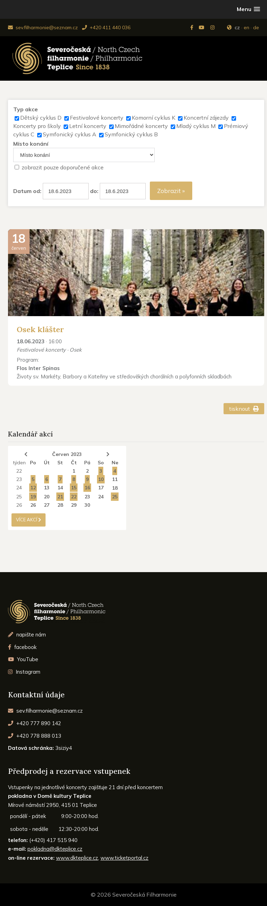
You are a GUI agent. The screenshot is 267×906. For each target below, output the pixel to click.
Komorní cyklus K (153, 117)
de (256, 27)
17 (101, 487)
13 (46, 487)
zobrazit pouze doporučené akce (63, 167)
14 (60, 487)
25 (19, 497)
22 (19, 471)
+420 (34, 723)
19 (33, 497)
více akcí (28, 519)
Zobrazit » (171, 190)
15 (73, 487)
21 (60, 497)
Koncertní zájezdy (206, 117)
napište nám (27, 634)
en (246, 27)
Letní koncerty (87, 125)
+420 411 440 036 (106, 27)
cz (237, 27)
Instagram (24, 671)
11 (115, 479)
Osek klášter (40, 329)
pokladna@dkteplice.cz (54, 848)
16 (87, 487)
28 (60, 505)
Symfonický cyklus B (131, 134)
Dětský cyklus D (41, 117)
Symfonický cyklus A (69, 134)
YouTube (23, 659)
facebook (22, 647)
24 (19, 487)
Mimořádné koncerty (141, 125)
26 (19, 505)
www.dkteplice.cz (77, 858)
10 (101, 479)
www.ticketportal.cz (124, 858)
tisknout (244, 408)
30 (87, 505)
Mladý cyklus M (196, 125)
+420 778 (34, 735)
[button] (248, 9)
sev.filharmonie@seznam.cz (43, 27)
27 (46, 505)
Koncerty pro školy (37, 125)
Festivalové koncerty (96, 117)
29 (73, 505)
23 (19, 479)
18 (115, 488)
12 (33, 487)
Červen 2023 (67, 454)
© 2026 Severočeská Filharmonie (134, 894)
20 (46, 497)
